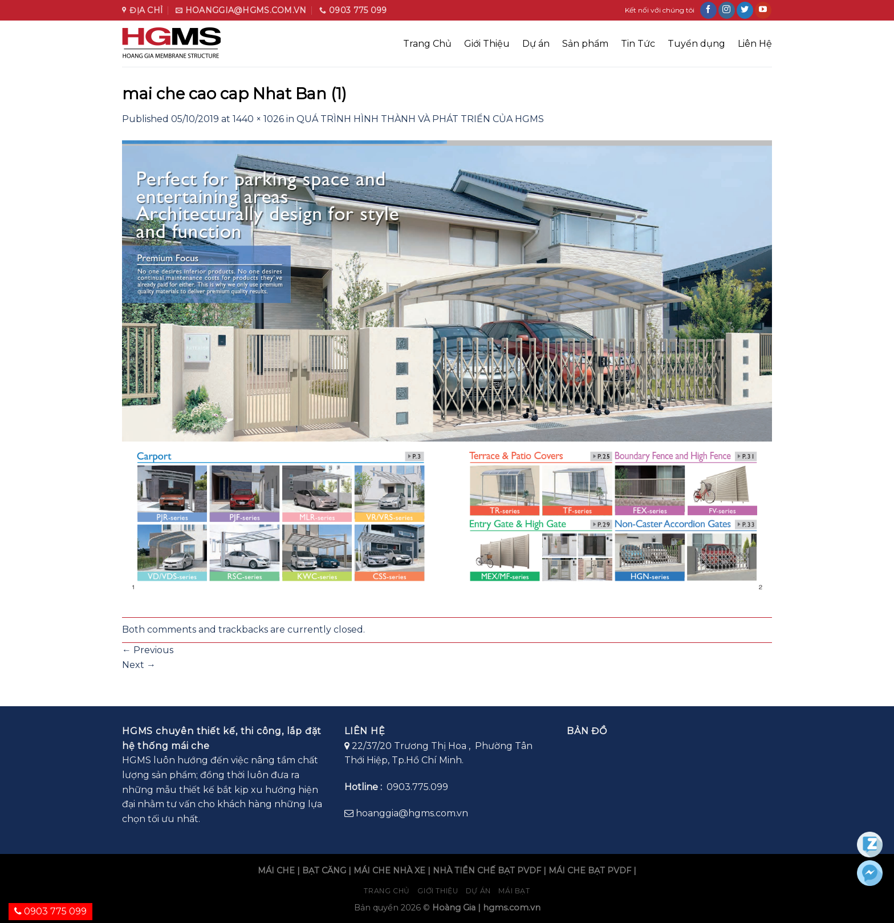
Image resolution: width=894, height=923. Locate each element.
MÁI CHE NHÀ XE (389, 870)
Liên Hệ (755, 43)
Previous (147, 650)
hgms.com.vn (512, 907)
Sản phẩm (585, 43)
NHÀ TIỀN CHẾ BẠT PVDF (487, 870)
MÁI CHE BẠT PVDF (589, 870)
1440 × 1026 (258, 119)
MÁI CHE (276, 870)
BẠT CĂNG (324, 870)
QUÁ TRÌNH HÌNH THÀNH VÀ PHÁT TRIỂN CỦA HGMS (420, 119)
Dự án (536, 43)
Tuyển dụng (696, 43)
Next (139, 664)
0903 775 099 (50, 911)
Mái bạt (514, 890)
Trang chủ (387, 890)
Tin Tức (638, 43)
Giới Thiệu (487, 43)
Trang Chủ (427, 43)
